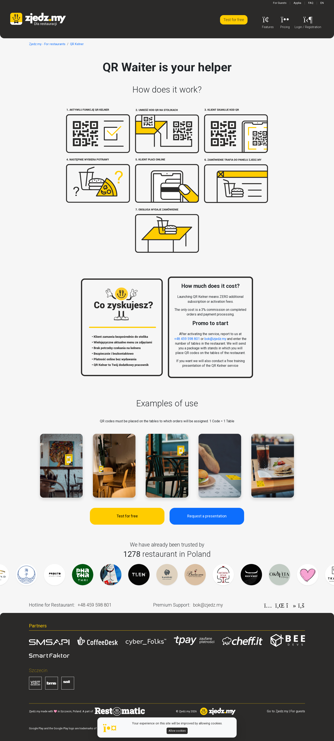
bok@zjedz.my (215, 339)
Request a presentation (207, 516)
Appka (297, 2)
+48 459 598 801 (187, 339)
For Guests (279, 2)
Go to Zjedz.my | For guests (286, 711)
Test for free (233, 19)
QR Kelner (77, 44)
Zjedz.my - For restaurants (47, 44)
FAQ (310, 2)
